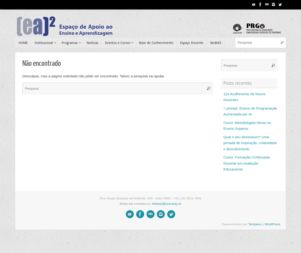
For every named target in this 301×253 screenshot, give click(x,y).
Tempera (254, 224)
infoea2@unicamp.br (166, 204)
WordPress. (273, 224)
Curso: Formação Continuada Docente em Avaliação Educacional (246, 163)
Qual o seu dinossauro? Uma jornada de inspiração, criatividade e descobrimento (250, 143)
